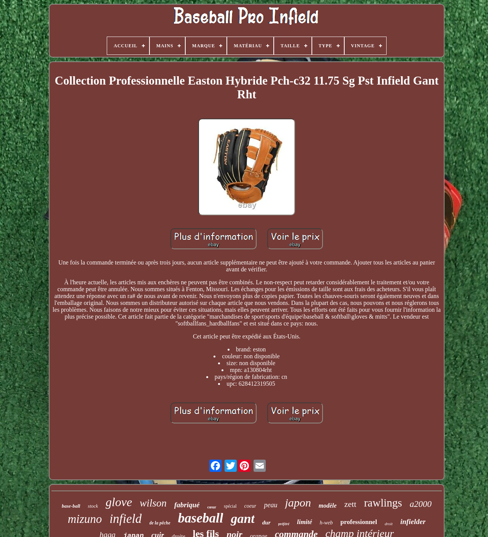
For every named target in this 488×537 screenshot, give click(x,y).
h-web (326, 523)
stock (93, 506)
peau (270, 505)
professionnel (358, 522)
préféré (283, 524)
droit (389, 523)
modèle (328, 505)
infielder (413, 522)
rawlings (383, 503)
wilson (153, 503)
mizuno (85, 519)
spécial (230, 506)
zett (350, 504)
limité (304, 522)
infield (125, 519)
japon (298, 502)
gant (242, 518)
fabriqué (187, 505)
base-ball (71, 506)
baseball (200, 518)
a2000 (421, 504)
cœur (211, 507)
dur (266, 522)
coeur (250, 506)
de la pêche (159, 523)
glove (119, 502)
